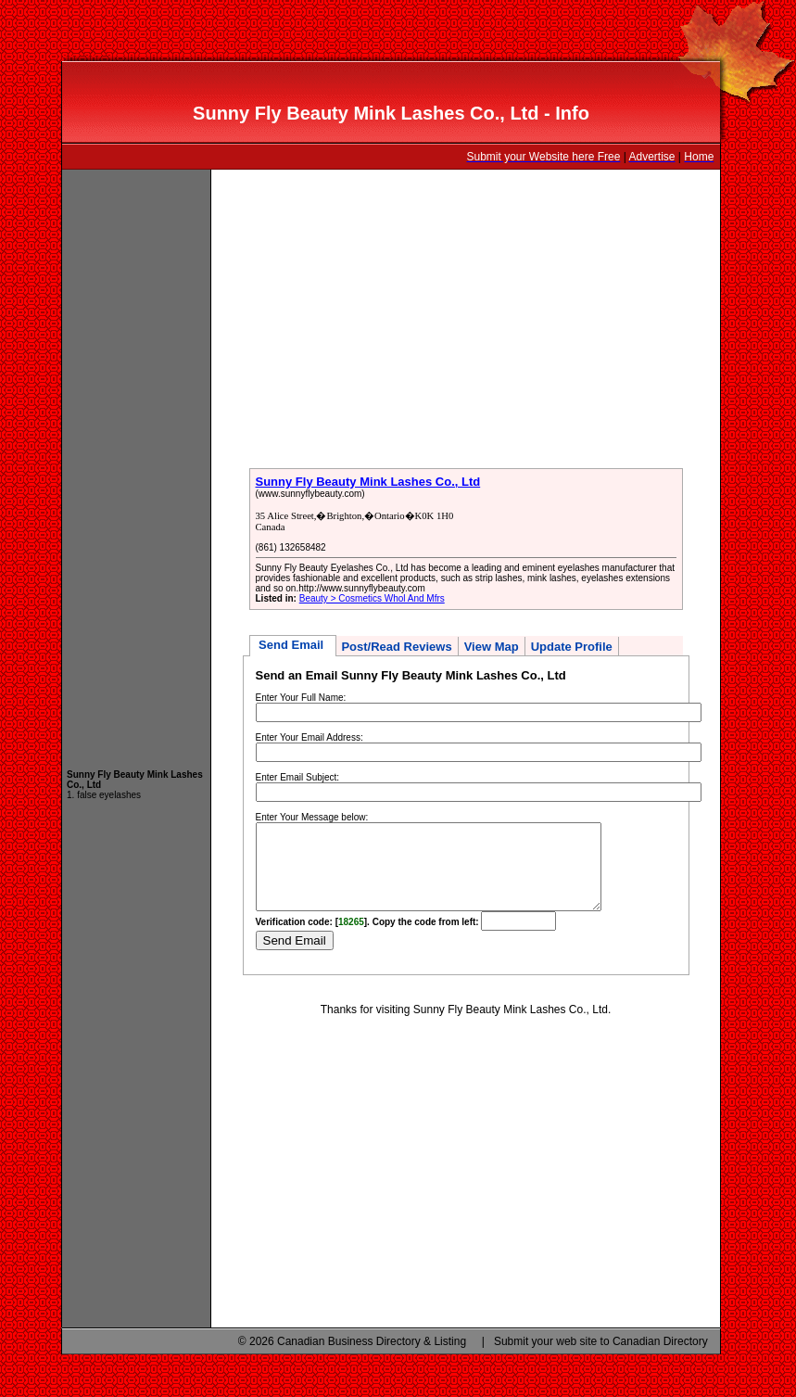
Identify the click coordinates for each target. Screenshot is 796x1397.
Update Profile (572, 647)
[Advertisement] (136, 461)
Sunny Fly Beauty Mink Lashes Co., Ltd (368, 482)
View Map (491, 647)
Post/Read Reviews (396, 647)
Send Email (293, 645)
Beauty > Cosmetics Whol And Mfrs (372, 598)
